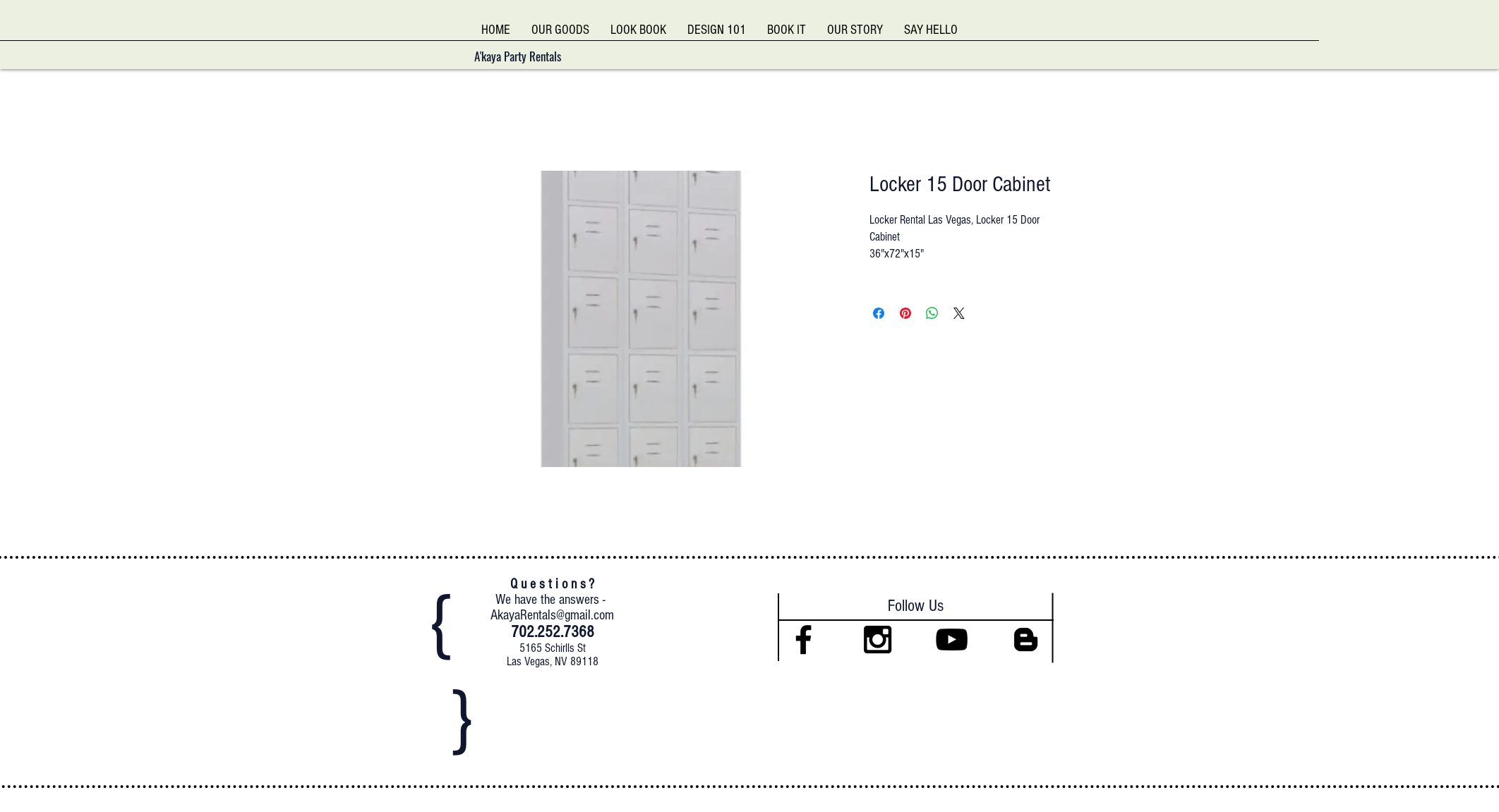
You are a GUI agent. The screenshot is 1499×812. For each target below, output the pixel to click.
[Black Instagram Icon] (877, 639)
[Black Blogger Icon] (1025, 639)
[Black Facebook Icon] (803, 639)
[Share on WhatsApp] (932, 313)
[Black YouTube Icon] (951, 639)
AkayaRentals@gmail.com (552, 615)
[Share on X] (959, 313)
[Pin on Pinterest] (905, 313)
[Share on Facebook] (878, 313)
